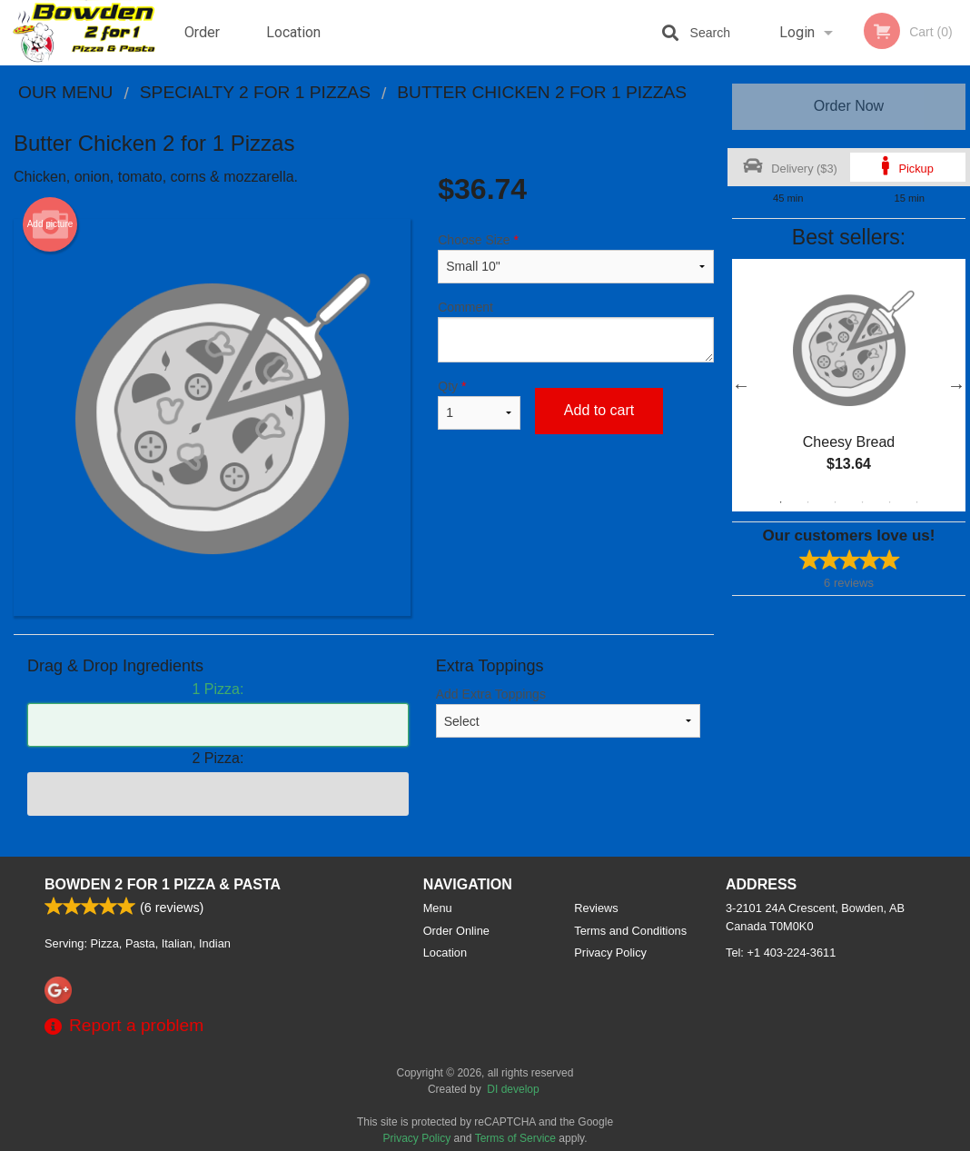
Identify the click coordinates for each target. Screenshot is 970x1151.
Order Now (849, 106)
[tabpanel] (849, 385)
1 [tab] (781, 502)
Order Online (204, 44)
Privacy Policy (610, 952)
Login (797, 32)
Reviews (596, 908)
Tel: (781, 952)
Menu (437, 908)
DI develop (513, 1089)
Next (956, 385)
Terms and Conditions (630, 931)
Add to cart (599, 410)
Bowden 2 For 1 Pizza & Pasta (163, 884)
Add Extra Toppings (568, 712)
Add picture (50, 224)
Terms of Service (515, 1138)
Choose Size (576, 258)
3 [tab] (835, 502)
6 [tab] (917, 502)
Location (293, 32)
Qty (479, 404)
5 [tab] (890, 502)
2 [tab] (808, 502)
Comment (576, 331)
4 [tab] (863, 502)
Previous (741, 385)
